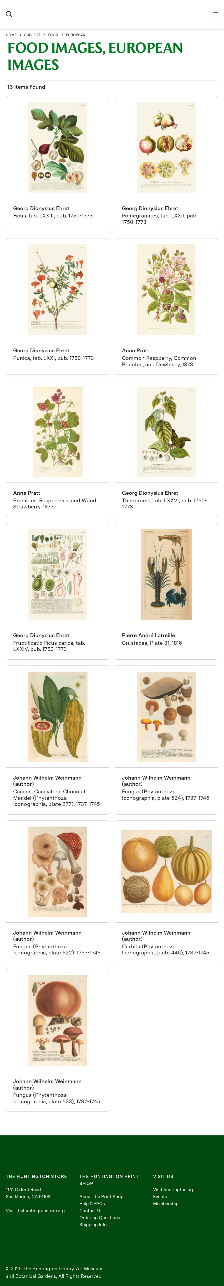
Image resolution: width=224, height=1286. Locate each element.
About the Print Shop (101, 1196)
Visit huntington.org (174, 1189)
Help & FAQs (92, 1203)
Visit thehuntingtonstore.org (35, 1210)
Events (160, 1196)
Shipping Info (93, 1224)
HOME (11, 35)
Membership (165, 1203)
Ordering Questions (99, 1217)
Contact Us (91, 1210)
